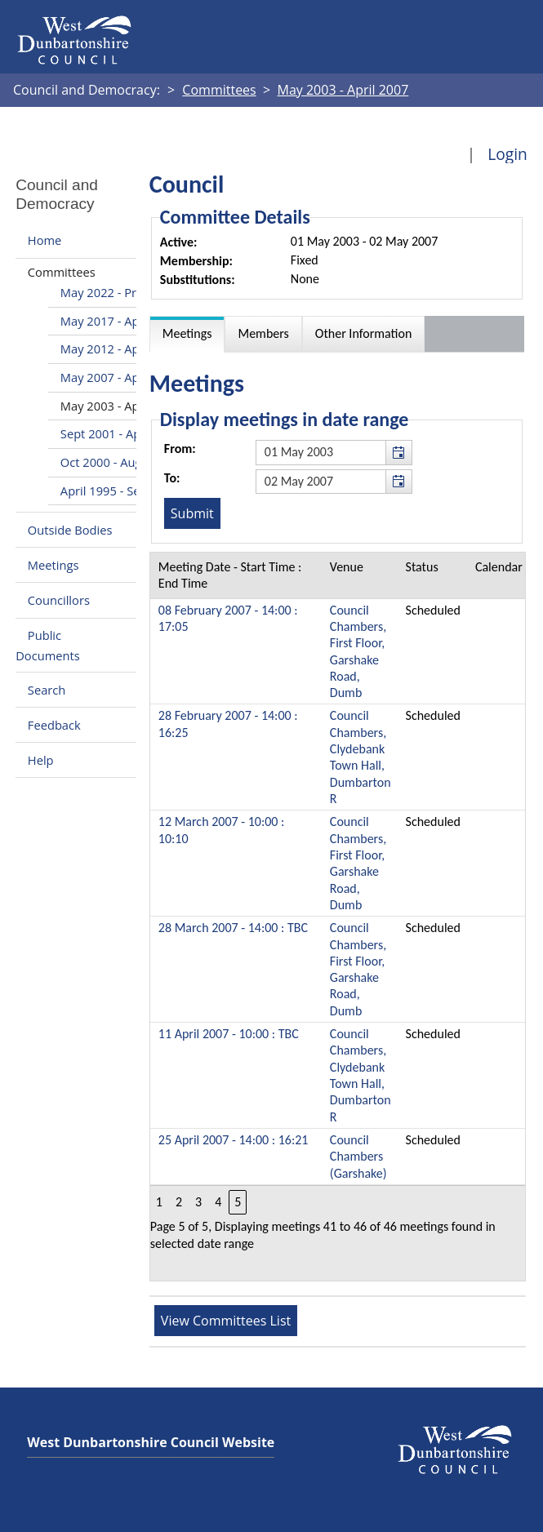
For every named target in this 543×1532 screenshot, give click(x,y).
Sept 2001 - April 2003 (121, 433)
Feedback (54, 725)
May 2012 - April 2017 (120, 348)
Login (507, 154)
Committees (62, 272)
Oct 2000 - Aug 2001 (116, 462)
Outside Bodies (70, 530)
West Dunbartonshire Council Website (150, 1442)
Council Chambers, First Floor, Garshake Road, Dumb (358, 651)
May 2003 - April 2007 (120, 405)
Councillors (59, 600)
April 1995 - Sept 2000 (121, 490)
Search (46, 690)
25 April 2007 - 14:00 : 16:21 (233, 1140)
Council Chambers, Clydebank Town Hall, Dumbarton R (360, 757)
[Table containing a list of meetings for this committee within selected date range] (337, 916)
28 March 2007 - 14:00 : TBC (233, 927)
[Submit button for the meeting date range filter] (192, 513)
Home (44, 241)
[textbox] (334, 452)
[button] (398, 452)
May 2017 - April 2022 (120, 321)
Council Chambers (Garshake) (358, 1156)
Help (41, 760)
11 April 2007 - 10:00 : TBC (228, 1033)
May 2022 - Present (113, 292)
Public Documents (48, 646)
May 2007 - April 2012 (120, 377)
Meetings (53, 565)
